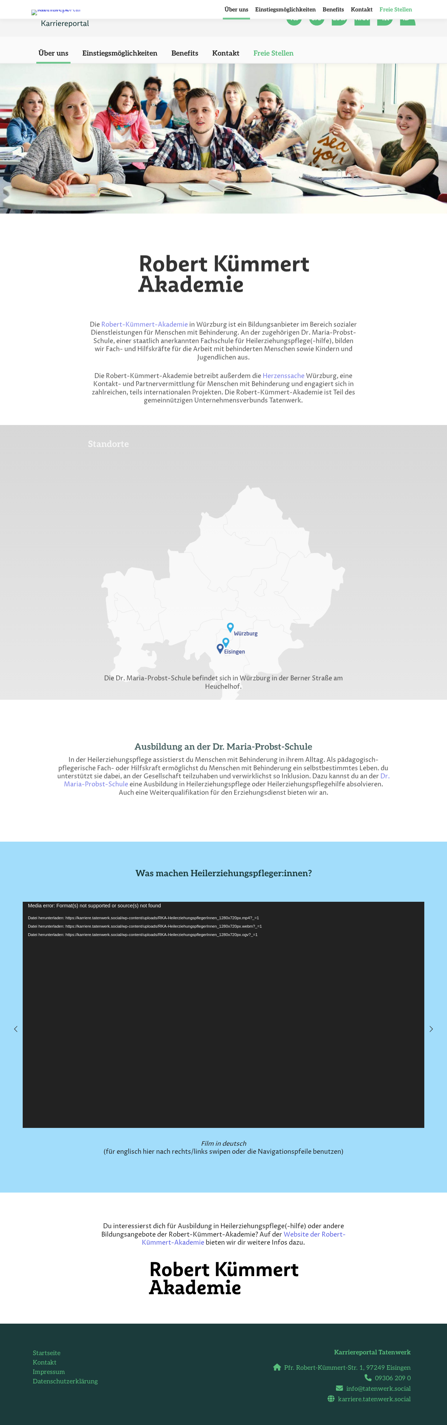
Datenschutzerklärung (65, 1381)
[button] (15, 1028)
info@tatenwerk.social (376, 1388)
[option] (223, 1029)
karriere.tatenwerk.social (372, 1399)
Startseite (46, 1353)
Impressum (49, 1372)
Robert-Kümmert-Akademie (144, 386)
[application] (223, 1015)
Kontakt (45, 1362)
